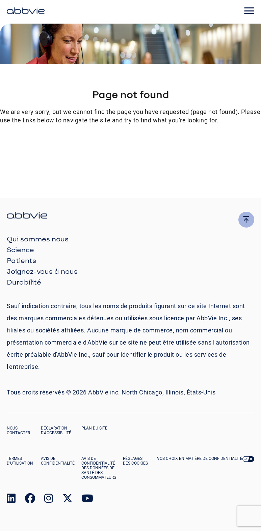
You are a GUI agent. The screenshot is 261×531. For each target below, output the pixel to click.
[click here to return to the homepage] (26, 11)
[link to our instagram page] (48, 499)
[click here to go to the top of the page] (246, 220)
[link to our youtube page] (87, 499)
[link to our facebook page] (30, 499)
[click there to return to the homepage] (130, 216)
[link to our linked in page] (11, 499)
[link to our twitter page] (67, 499)
